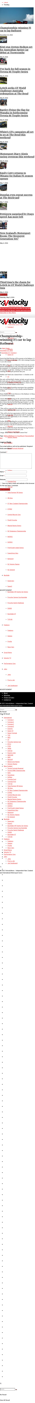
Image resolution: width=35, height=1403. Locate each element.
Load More (4, 294)
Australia (6, 819)
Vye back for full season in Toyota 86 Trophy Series (15, 70)
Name (2, 472)
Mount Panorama (25, 436)
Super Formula (12, 733)
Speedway (10, 775)
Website (2, 479)
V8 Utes (10, 788)
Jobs (5, 857)
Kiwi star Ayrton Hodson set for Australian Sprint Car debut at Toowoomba (16, 50)
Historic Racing (12, 437)
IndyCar (9, 751)
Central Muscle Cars (14, 795)
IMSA (9, 748)
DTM (9, 746)
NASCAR (10, 755)
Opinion (9, 843)
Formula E (10, 726)
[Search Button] (16, 1389)
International (8, 718)
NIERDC (10, 804)
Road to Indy (11, 753)
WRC (9, 757)
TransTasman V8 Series (15, 786)
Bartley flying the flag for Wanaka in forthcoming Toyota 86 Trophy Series (14, 112)
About (6, 693)
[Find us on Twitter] (0, 1384)
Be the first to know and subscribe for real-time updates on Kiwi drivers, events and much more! (15, 309)
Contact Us (7, 700)
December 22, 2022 (6, 351)
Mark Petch (5, 348)
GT (8, 377)
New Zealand (8, 766)
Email (2, 476)
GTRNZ (9, 793)
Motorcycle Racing (13, 762)
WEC (9, 737)
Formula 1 (14, 353)
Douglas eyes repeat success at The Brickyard (16, 196)
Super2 (9, 823)
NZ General (11, 817)
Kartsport (10, 812)
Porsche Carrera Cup (14, 742)
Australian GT (5, 353)
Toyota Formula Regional (15, 448)
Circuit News (8, 850)
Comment (3, 452)
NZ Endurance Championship (16, 801)
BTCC (9, 744)
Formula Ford (11, 779)
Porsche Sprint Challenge (15, 830)
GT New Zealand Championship (17, 790)
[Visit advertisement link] (16, 270)
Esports (10, 349)
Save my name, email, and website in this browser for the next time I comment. (17, 484)
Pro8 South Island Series (15, 808)
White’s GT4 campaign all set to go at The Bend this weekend (17, 134)
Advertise (7, 695)
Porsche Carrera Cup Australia (17, 828)
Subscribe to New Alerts (8, 313)
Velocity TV (7, 852)
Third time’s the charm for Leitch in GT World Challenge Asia (17, 285)
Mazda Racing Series (14, 799)
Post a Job (11, 861)
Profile (9, 846)
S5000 (9, 832)
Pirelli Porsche (12, 797)
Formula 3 (10, 724)
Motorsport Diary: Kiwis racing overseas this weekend (17, 155)
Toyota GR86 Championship (16, 771)
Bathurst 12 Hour (14, 436)
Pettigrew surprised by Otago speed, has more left (17, 215)
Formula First (11, 481)
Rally (9, 773)
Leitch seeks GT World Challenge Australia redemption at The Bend (14, 91)
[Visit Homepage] (14, 306)
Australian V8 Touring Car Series (17, 826)
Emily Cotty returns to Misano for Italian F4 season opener (16, 176)
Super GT (10, 355)
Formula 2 (10, 722)
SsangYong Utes (12, 810)
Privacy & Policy (9, 698)
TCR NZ (10, 487)
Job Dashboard (12, 863)
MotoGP (10, 426)
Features (7, 839)
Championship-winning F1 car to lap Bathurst (15, 29)
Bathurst (6, 436)
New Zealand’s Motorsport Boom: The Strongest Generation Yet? (15, 236)
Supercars (10, 821)
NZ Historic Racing (13, 815)
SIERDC (10, 806)
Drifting (9, 470)
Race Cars (10, 848)
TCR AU (9, 837)
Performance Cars (10, 854)
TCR (8, 735)
